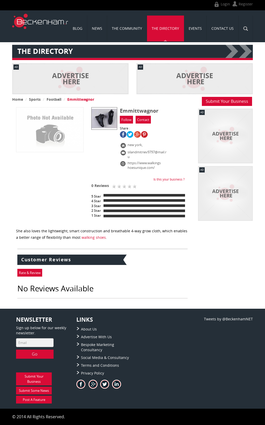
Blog (77, 28)
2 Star (96, 210)
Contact (143, 119)
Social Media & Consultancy (105, 357)
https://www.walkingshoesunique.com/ (144, 165)
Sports (35, 99)
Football (54, 99)
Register (242, 4)
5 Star (96, 196)
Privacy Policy (92, 373)
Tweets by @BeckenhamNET (228, 318)
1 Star (96, 215)
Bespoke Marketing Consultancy (97, 347)
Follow (126, 119)
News (97, 28)
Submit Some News (34, 390)
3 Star (96, 206)
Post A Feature (34, 399)
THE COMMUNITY (127, 28)
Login (221, 4)
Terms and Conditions (100, 365)
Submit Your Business (227, 101)
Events (195, 28)
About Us (89, 329)
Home (17, 99)
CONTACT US (222, 28)
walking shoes (94, 237)
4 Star (96, 201)
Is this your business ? (169, 179)
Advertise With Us (96, 336)
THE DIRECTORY (165, 28)
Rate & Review (30, 272)
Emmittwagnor (80, 99)
